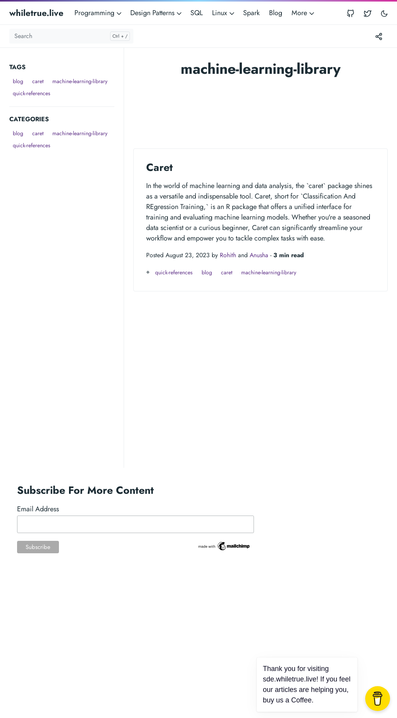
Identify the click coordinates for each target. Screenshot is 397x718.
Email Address (38, 509)
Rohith (228, 255)
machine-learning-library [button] (79, 81)
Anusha (259, 255)
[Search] (71, 36)
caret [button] (37, 81)
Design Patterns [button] (156, 13)
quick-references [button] (31, 93)
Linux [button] (224, 13)
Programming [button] (98, 13)
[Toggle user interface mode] (384, 13)
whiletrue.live (36, 13)
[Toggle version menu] (379, 36)
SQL (196, 13)
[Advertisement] (66, 200)
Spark (251, 13)
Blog (275, 13)
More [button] (304, 13)
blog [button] (18, 81)
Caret (159, 167)
